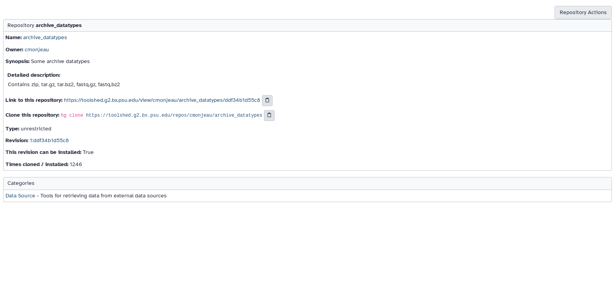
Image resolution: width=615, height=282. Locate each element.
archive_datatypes (45, 37)
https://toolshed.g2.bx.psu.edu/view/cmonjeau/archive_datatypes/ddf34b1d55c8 (162, 100)
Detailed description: (33, 75)
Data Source (20, 195)
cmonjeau (37, 49)
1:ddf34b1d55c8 (49, 140)
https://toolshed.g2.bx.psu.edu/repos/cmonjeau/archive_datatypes (174, 115)
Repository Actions (583, 12)
